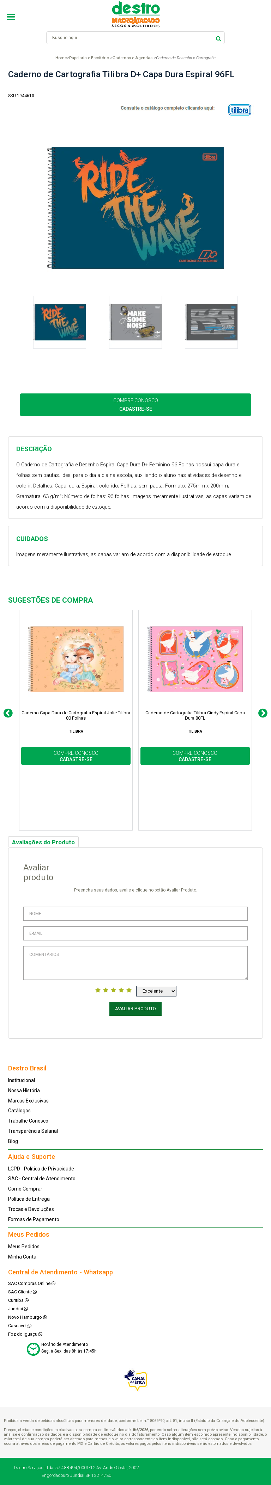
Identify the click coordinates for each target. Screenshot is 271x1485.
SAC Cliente (22, 1291)
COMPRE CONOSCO (135, 405)
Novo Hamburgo (27, 1317)
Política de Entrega (29, 1199)
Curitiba (18, 1300)
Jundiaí (18, 1308)
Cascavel (19, 1325)
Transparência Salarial (33, 1131)
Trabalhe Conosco (28, 1121)
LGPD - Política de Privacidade (41, 1169)
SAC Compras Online (31, 1283)
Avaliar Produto (135, 1008)
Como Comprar (25, 1189)
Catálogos (19, 1110)
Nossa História (24, 1090)
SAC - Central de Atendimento (42, 1178)
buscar (218, 37)
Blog (13, 1141)
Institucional (21, 1080)
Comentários (135, 963)
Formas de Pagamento (33, 1219)
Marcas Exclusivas (28, 1101)
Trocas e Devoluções (31, 1209)
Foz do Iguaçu (25, 1334)
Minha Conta (22, 1257)
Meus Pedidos (24, 1246)
